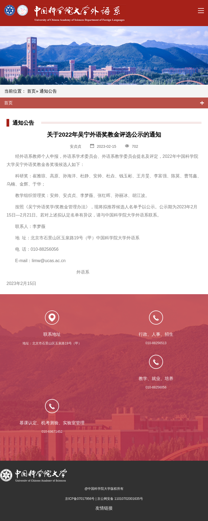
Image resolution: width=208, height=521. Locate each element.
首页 (31, 91)
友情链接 (104, 508)
